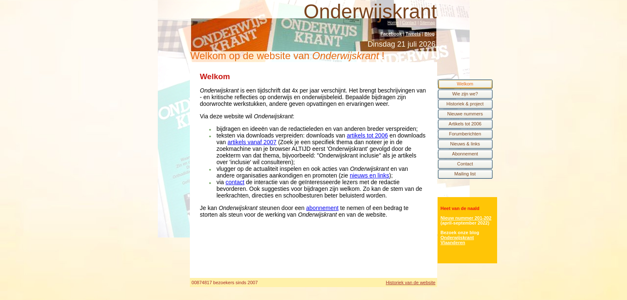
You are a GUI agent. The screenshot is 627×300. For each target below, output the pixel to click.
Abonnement (465, 153)
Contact (409, 22)
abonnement (322, 208)
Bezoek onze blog (459, 232)
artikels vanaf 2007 (251, 142)
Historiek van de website (410, 282)
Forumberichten (465, 133)
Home (393, 22)
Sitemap (427, 22)
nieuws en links (369, 175)
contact (235, 182)
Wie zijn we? (465, 93)
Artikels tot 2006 (465, 123)
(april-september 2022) (464, 222)
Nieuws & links (465, 143)
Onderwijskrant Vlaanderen (457, 240)
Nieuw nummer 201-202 (465, 217)
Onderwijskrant (370, 11)
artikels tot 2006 (367, 135)
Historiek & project (464, 103)
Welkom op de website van (287, 55)
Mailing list (464, 173)
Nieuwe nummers (465, 113)
